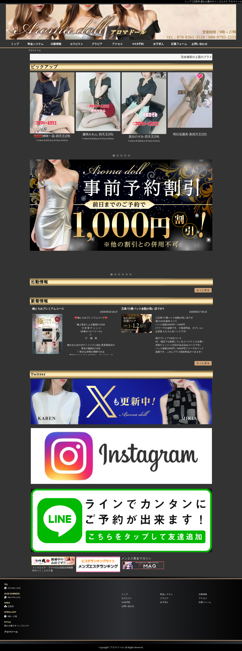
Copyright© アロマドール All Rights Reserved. (121, 647)
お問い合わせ (199, 44)
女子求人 (158, 44)
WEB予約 (138, 44)
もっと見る (203, 290)
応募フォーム (179, 44)
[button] (114, 155)
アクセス (117, 44)
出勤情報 (56, 44)
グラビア (97, 44)
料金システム (35, 44)
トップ (15, 44)
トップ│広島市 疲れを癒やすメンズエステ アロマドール (213, 1)
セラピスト (76, 44)
